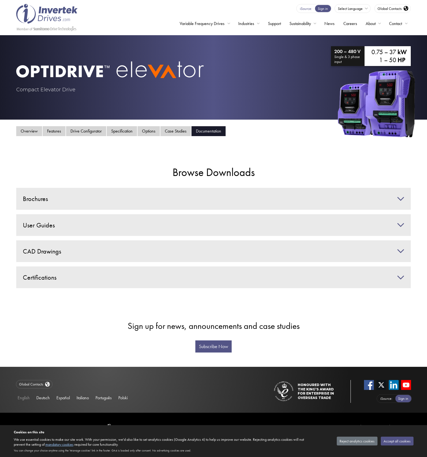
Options (148, 131)
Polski (123, 398)
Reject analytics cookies (357, 441)
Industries (246, 23)
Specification (122, 131)
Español (63, 398)
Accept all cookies (397, 441)
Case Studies (176, 131)
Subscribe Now (213, 346)
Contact (395, 23)
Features (54, 131)
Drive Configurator (86, 131)
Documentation (208, 131)
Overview (29, 131)
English (24, 398)
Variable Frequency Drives (202, 23)
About (371, 23)
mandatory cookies (59, 444)
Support (274, 23)
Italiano (82, 398)
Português (103, 398)
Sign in (323, 8)
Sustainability (300, 23)
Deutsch (43, 398)
